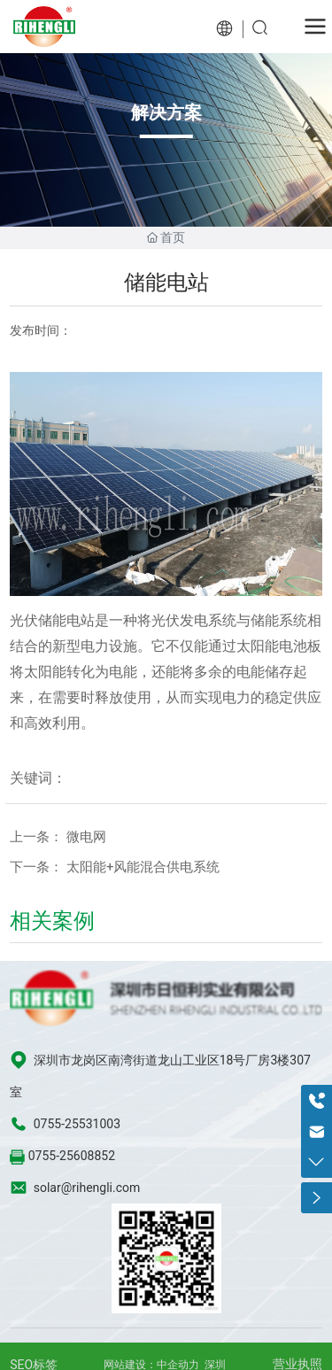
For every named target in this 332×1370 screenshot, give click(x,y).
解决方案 (166, 112)
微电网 (86, 837)
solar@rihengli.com (87, 1187)
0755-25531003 (77, 1124)
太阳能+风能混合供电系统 (143, 867)
